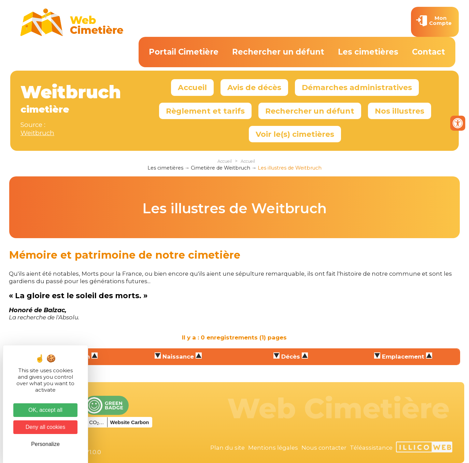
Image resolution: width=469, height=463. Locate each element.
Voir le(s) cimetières (295, 134)
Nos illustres (399, 110)
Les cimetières (368, 52)
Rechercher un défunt (278, 52)
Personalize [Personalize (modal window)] (45, 444)
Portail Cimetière (183, 52)
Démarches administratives (357, 87)
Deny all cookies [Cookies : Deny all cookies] (46, 427)
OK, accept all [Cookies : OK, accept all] (45, 410)
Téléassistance (371, 447)
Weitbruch (37, 133)
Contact (428, 52)
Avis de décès (254, 87)
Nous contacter (323, 447)
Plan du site (227, 447)
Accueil (192, 87)
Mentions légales (273, 447)
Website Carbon (129, 422)
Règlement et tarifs (205, 110)
